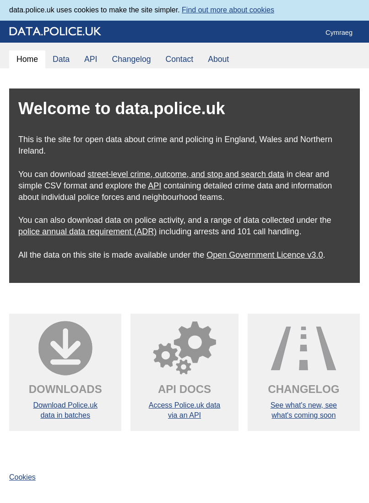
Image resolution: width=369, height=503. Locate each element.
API (90, 59)
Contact (180, 59)
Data (61, 59)
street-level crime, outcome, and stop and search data (185, 174)
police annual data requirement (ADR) (87, 231)
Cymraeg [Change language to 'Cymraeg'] (339, 32)
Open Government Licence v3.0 (264, 255)
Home (27, 59)
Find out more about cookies (228, 10)
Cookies (22, 477)
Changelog (131, 59)
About (218, 59)
